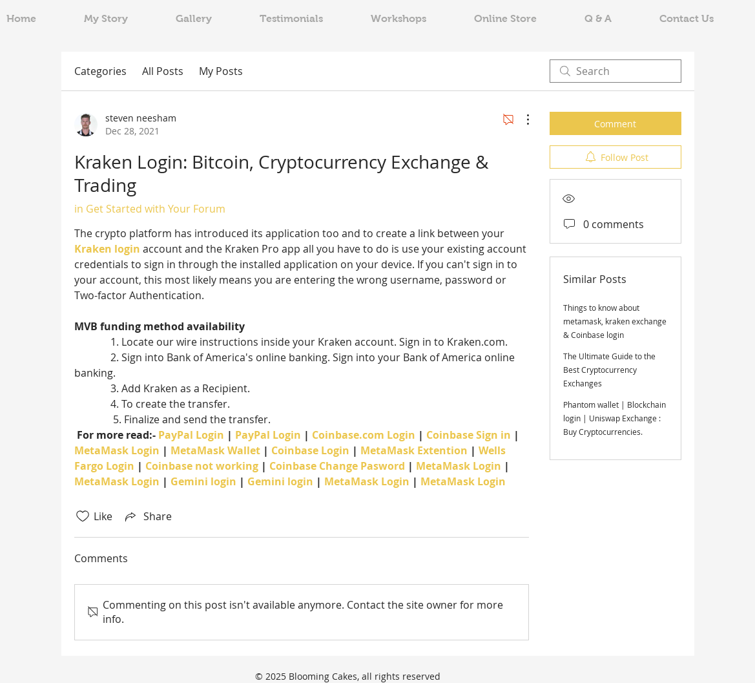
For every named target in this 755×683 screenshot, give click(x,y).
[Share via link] (147, 516)
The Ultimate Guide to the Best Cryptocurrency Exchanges (609, 369)
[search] (615, 71)
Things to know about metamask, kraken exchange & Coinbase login (615, 321)
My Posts (221, 71)
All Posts (162, 71)
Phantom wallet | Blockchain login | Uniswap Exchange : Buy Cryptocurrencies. (614, 418)
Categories (100, 71)
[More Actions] (521, 119)
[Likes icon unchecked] (82, 516)
